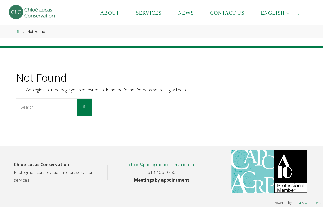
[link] (298, 12)
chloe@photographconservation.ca (161, 164)
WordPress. (313, 203)
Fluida (296, 203)
